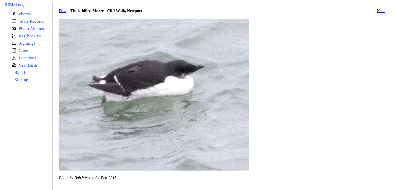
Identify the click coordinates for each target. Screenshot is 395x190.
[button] (32, 14)
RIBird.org (14, 4)
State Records (31, 21)
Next (381, 11)
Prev (62, 11)
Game (24, 50)
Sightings (27, 43)
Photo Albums (31, 28)
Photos (25, 13)
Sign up (21, 79)
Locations (27, 57)
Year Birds (28, 65)
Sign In (21, 72)
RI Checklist (30, 35)
